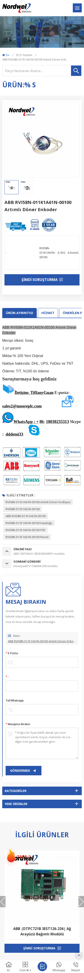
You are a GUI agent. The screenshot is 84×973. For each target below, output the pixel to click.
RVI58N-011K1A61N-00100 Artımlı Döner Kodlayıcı (38, 502)
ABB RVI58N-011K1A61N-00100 (26, 516)
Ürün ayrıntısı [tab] (19, 312)
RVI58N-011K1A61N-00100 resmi (27, 537)
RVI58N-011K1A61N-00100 (23, 509)
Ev (5, 55)
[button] (81, 901)
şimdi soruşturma (39, 948)
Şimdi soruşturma (40, 279)
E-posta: (12, 653)
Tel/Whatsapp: (15, 700)
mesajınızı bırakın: (18, 724)
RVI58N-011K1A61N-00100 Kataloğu (29, 523)
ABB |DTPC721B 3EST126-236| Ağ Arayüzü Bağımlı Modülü (42, 931)
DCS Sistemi (24, 55)
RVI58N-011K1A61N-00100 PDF (25, 530)
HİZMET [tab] (47, 312)
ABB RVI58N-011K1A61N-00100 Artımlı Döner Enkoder (42, 644)
